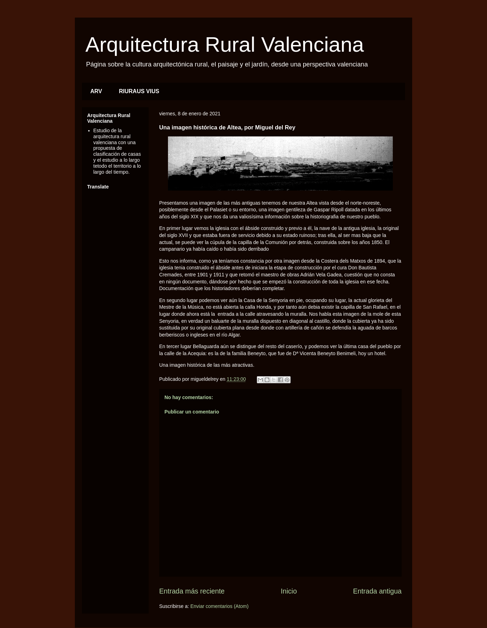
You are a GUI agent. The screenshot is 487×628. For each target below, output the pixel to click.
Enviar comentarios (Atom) (219, 606)
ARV (96, 91)
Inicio (289, 591)
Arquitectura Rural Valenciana (224, 44)
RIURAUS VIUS (139, 91)
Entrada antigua (377, 591)
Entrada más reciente (192, 591)
